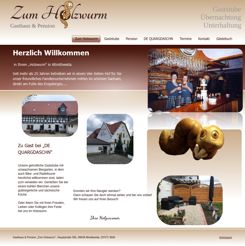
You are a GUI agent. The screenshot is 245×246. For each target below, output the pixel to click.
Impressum (225, 237)
